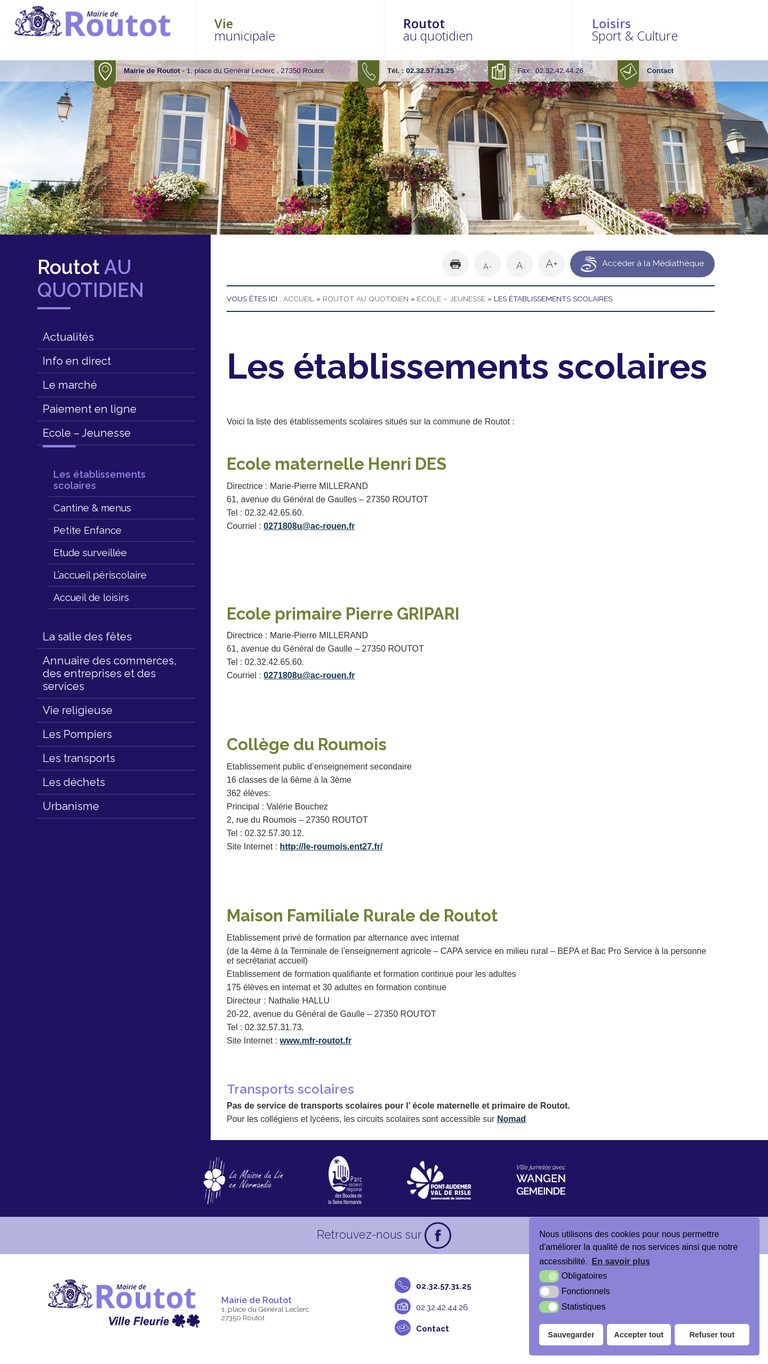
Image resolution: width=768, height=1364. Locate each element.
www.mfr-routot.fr (316, 1040)
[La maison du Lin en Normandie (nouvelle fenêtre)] (243, 1180)
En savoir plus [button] (621, 1261)
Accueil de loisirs (91, 597)
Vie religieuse (78, 710)
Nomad (511, 1119)
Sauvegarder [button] (571, 1334)
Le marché (70, 385)
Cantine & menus (92, 507)
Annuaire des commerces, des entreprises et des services (110, 673)
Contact (660, 71)
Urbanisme (71, 806)
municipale (332, 29)
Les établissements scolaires (99, 480)
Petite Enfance (87, 530)
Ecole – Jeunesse (87, 433)
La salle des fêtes (87, 636)
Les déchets (74, 782)
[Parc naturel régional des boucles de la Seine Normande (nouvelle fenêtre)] (345, 1180)
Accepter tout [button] (638, 1334)
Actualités (68, 337)
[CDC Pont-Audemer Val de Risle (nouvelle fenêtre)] (439, 1180)
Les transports (79, 758)
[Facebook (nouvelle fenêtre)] (438, 1235)
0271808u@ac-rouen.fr (309, 526)
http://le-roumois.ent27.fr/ (331, 846)
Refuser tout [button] (711, 1334)
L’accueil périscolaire (100, 575)
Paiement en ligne (90, 409)
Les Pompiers (77, 734)
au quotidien (504, 29)
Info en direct (77, 361)
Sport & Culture (676, 29)
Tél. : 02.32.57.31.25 (420, 71)
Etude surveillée (90, 552)
